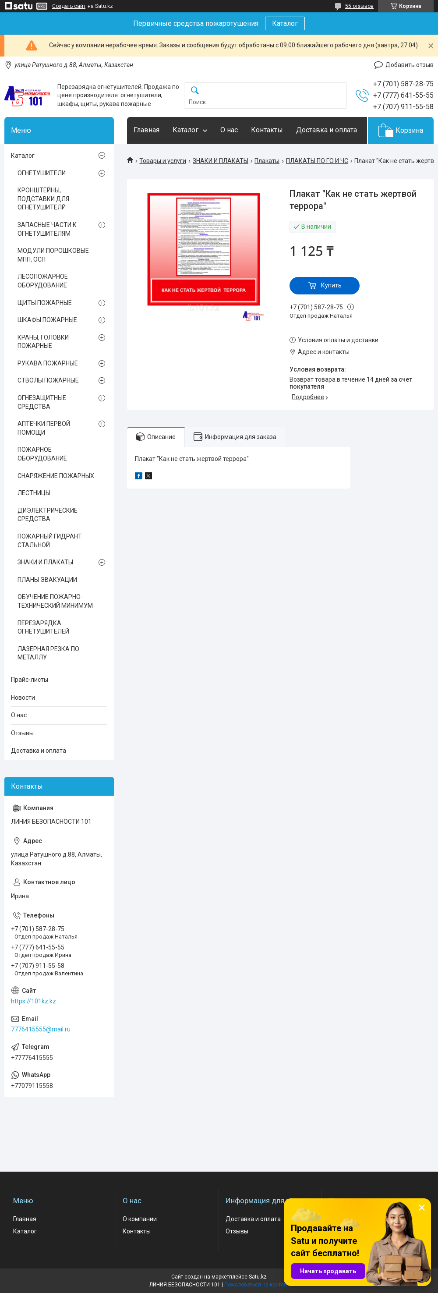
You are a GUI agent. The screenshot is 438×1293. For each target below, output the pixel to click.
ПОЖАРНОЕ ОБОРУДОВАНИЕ (42, 454)
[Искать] (195, 91)
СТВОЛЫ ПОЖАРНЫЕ (48, 380)
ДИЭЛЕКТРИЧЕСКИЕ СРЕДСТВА (48, 515)
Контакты (267, 130)
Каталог (285, 23)
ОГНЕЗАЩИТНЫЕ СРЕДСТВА (42, 402)
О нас (229, 130)
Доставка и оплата (326, 130)
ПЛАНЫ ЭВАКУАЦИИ (47, 579)
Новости (23, 697)
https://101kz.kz (33, 1001)
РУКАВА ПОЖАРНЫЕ (48, 363)
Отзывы (22, 733)
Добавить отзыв (409, 64)
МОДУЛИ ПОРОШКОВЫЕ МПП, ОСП (53, 255)
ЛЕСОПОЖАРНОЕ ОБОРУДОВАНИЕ (43, 281)
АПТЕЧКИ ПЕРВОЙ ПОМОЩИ (44, 428)
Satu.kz (258, 1277)
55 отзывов (359, 6)
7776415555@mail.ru (41, 1029)
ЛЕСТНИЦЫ (34, 492)
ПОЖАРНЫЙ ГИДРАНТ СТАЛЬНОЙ (50, 541)
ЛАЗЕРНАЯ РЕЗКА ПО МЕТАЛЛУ (48, 653)
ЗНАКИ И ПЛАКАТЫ (220, 160)
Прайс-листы (29, 679)
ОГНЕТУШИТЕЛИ (42, 173)
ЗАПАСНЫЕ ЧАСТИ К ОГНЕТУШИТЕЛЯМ (47, 229)
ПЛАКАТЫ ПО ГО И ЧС (317, 160)
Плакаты (266, 160)
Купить (331, 285)
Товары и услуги (162, 160)
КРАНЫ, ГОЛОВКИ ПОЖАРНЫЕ (43, 342)
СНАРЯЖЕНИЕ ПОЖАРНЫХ (56, 475)
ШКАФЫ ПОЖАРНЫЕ (47, 319)
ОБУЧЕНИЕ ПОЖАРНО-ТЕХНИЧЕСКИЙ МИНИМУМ (55, 601)
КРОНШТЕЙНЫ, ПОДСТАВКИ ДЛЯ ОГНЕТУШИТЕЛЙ (43, 199)
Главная (146, 130)
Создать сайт (68, 6)
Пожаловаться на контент (256, 1285)
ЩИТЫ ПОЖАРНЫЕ (45, 302)
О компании (140, 1218)
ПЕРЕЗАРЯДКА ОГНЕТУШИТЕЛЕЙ (43, 627)
